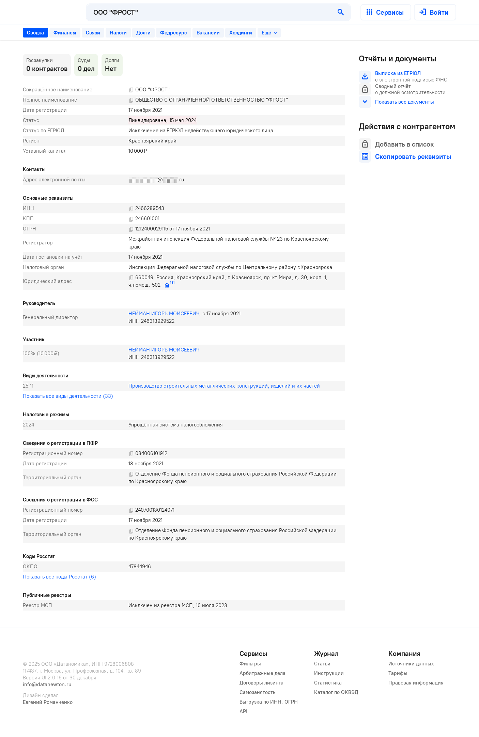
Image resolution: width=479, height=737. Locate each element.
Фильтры (250, 664)
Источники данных (411, 664)
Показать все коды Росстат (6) (59, 577)
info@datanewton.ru (47, 684)
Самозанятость (257, 692)
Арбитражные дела (262, 673)
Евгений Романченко (48, 702)
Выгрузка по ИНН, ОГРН (269, 702)
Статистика (328, 683)
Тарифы (397, 673)
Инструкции (329, 673)
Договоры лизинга (261, 683)
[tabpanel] (184, 332)
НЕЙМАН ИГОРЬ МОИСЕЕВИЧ (163, 314)
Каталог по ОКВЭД (336, 692)
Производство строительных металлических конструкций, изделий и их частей (224, 386)
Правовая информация (416, 683)
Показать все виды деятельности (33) (68, 396)
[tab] (35, 32)
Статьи (322, 664)
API (243, 711)
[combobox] (209, 12)
